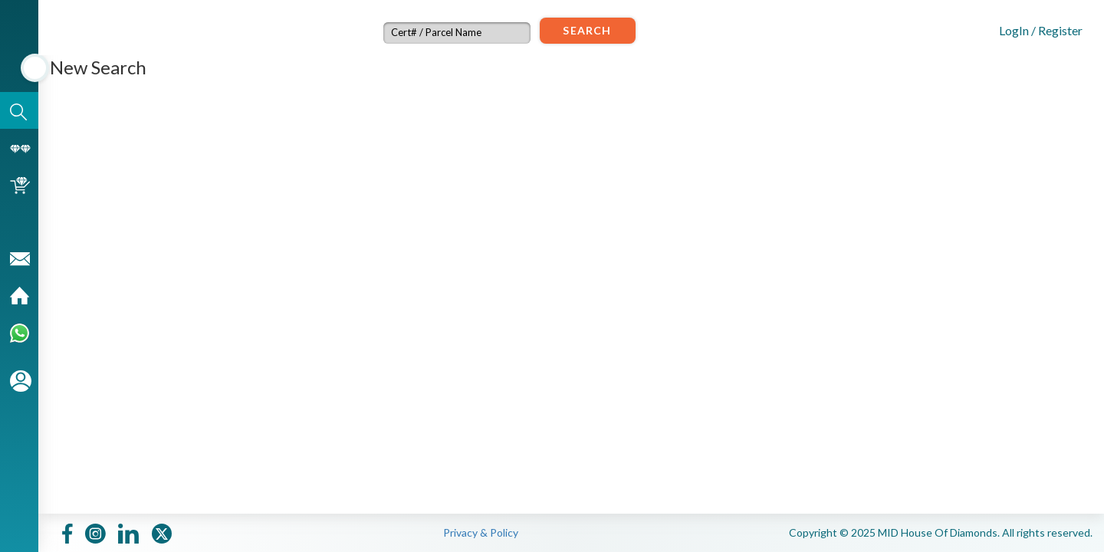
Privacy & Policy (480, 532)
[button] (1028, 28)
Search (587, 30)
